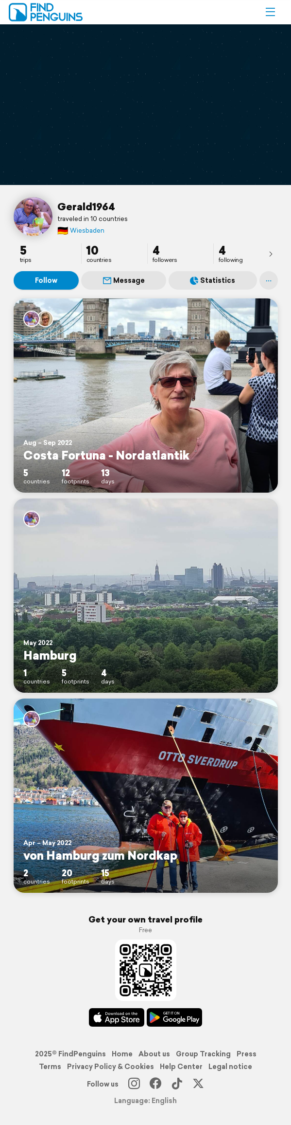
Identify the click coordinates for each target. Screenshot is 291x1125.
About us (154, 1054)
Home (122, 1054)
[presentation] (270, 253)
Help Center (181, 1066)
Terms (50, 1066)
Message (124, 280)
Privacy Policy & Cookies (110, 1066)
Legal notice (230, 1066)
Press (247, 1054)
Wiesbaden (80, 230)
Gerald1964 (86, 206)
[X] (198, 1084)
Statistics (212, 280)
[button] (270, 12)
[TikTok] (177, 1084)
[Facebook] (155, 1084)
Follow (46, 280)
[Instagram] (134, 1084)
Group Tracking (203, 1054)
